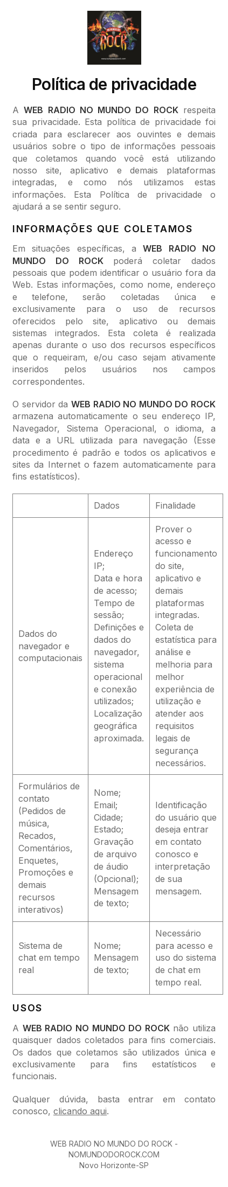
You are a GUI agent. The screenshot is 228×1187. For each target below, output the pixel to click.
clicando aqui (80, 1111)
